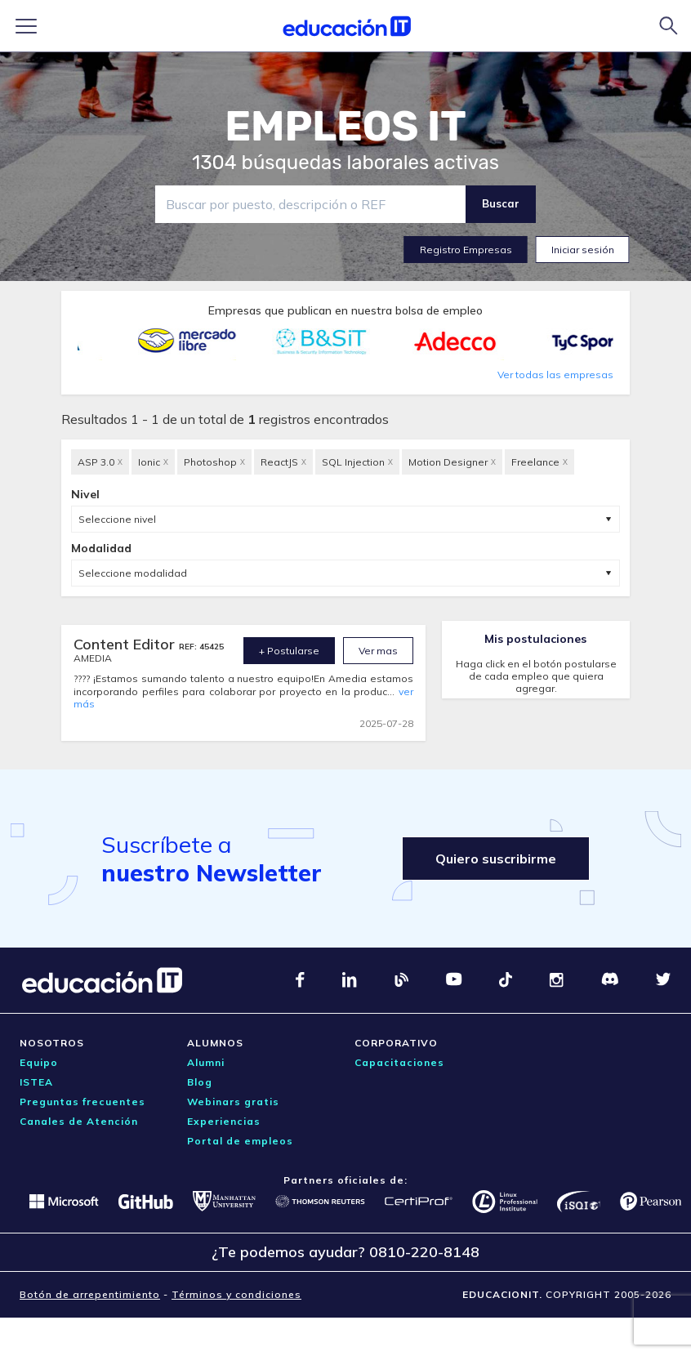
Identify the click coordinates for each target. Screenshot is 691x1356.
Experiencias (224, 1121)
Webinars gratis (233, 1101)
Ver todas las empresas (555, 374)
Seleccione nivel (117, 519)
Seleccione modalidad (132, 573)
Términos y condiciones (236, 1294)
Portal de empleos (240, 1141)
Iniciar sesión (582, 249)
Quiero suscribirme (495, 858)
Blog (199, 1082)
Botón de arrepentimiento (90, 1294)
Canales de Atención (79, 1121)
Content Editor (126, 644)
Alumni (206, 1062)
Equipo (39, 1062)
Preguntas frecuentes (82, 1101)
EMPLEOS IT (345, 126)
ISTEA (36, 1082)
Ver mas (378, 651)
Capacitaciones (399, 1062)
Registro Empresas (466, 249)
